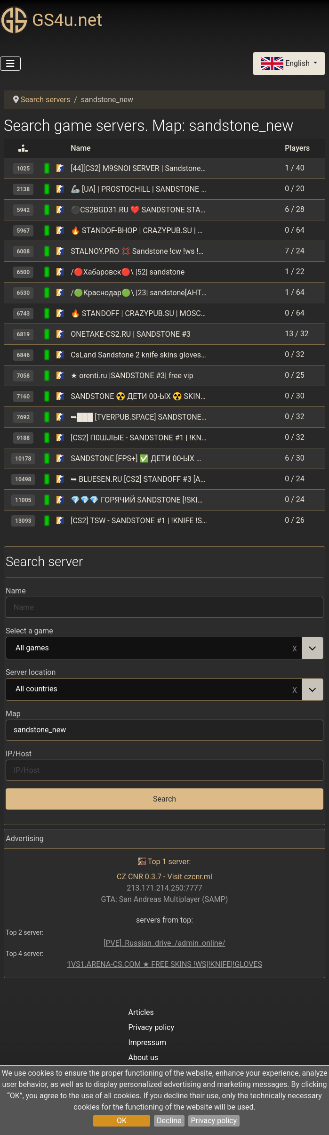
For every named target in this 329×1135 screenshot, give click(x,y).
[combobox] (164, 648)
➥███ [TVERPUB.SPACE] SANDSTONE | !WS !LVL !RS (139, 417)
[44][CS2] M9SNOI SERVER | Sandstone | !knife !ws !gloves (139, 168)
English (286, 64)
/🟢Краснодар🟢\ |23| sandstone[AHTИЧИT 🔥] (139, 292)
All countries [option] (154, 689)
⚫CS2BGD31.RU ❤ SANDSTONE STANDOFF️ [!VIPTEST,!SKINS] (139, 209)
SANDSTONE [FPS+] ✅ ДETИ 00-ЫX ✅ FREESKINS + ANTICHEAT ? (139, 458)
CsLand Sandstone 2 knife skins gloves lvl (139, 354)
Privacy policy (214, 1120)
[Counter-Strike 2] (60, 168)
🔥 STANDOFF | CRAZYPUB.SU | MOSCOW (139, 313)
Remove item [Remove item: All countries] (294, 689)
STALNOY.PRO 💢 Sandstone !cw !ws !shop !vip (139, 251)
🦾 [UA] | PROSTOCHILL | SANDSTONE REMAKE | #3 (139, 189)
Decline (169, 1120)
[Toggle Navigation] (10, 64)
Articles (140, 1012)
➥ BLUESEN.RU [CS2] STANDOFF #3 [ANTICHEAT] (139, 479)
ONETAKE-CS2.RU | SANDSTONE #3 (131, 334)
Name (16, 590)
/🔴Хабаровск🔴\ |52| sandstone (128, 272)
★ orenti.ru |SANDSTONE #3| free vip (132, 375)
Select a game (29, 630)
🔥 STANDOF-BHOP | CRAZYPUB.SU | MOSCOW (139, 230)
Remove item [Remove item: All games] (294, 648)
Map (13, 713)
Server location (31, 672)
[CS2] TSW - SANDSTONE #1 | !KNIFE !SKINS (139, 520)
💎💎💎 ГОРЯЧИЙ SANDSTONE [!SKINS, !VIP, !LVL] (139, 499)
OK (122, 1120)
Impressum (147, 1042)
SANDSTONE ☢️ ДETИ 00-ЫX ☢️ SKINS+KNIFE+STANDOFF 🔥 (139, 396)
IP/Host (19, 753)
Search (164, 798)
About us (143, 1057)
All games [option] (154, 648)
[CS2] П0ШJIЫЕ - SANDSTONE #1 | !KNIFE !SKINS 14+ (139, 437)
